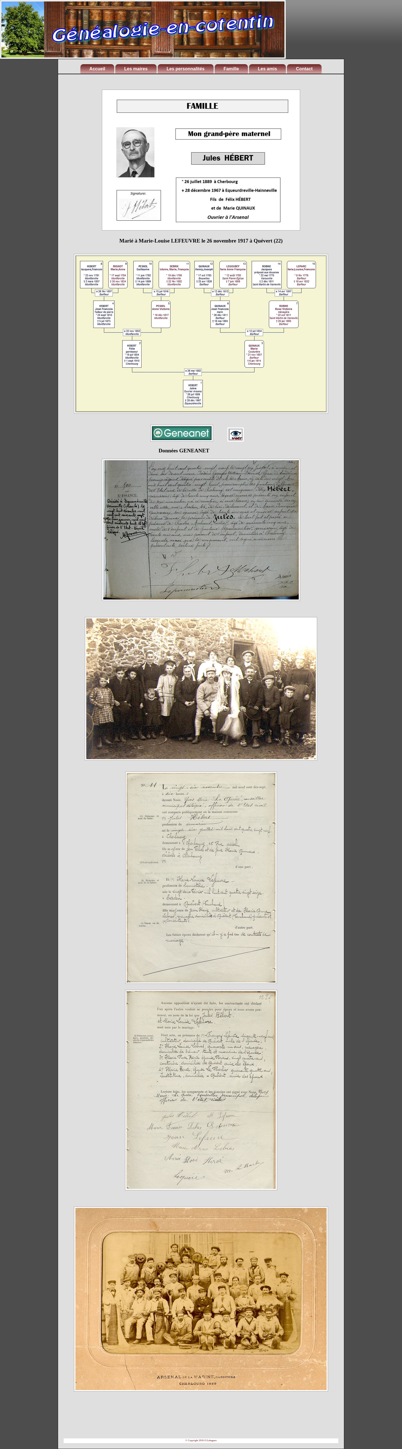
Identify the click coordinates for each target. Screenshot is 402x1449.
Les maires (136, 68)
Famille (231, 68)
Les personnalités (186, 68)
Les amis (267, 68)
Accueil (97, 68)
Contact (304, 68)
